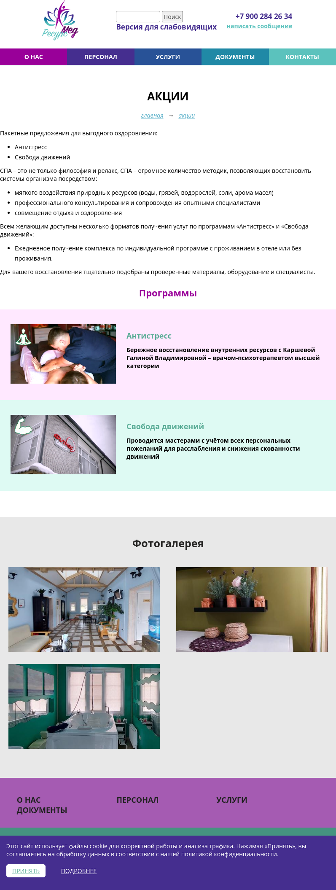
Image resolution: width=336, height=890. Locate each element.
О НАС (33, 57)
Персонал (100, 57)
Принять (26, 871)
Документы (235, 57)
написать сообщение (260, 26)
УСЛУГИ (168, 57)
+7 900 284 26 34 (264, 16)
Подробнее (79, 871)
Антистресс (149, 336)
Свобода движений (165, 426)
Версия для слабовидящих (166, 27)
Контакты (302, 57)
